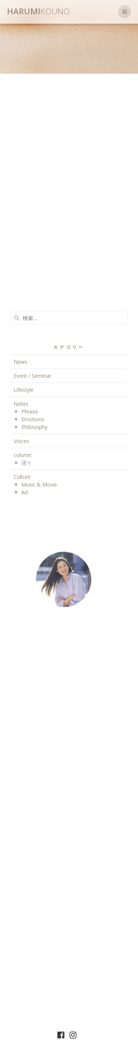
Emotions (32, 419)
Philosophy (34, 426)
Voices (21, 440)
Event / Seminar (32, 375)
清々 (26, 462)
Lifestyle (23, 389)
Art (24, 492)
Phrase (29, 411)
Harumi (38, 11)
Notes (21, 403)
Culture (22, 476)
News (20, 361)
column (22, 455)
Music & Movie (39, 484)
